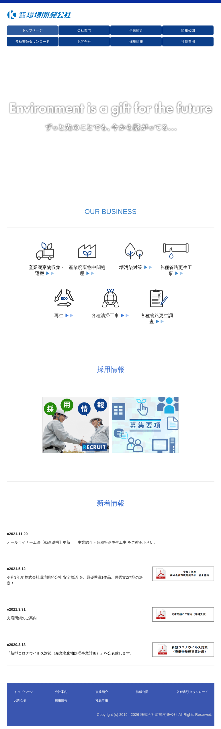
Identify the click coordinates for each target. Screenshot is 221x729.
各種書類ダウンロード (32, 42)
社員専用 (188, 42)
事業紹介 (136, 30)
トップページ (32, 30)
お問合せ (84, 42)
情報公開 (188, 30)
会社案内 (84, 30)
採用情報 (136, 42)
